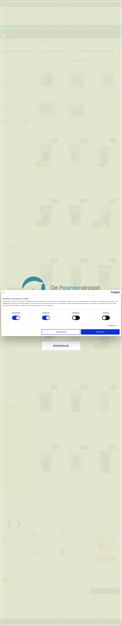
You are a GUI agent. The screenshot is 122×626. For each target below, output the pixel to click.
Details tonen (112, 325)
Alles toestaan (100, 332)
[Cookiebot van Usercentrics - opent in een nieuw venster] (108, 292)
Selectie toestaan (61, 332)
